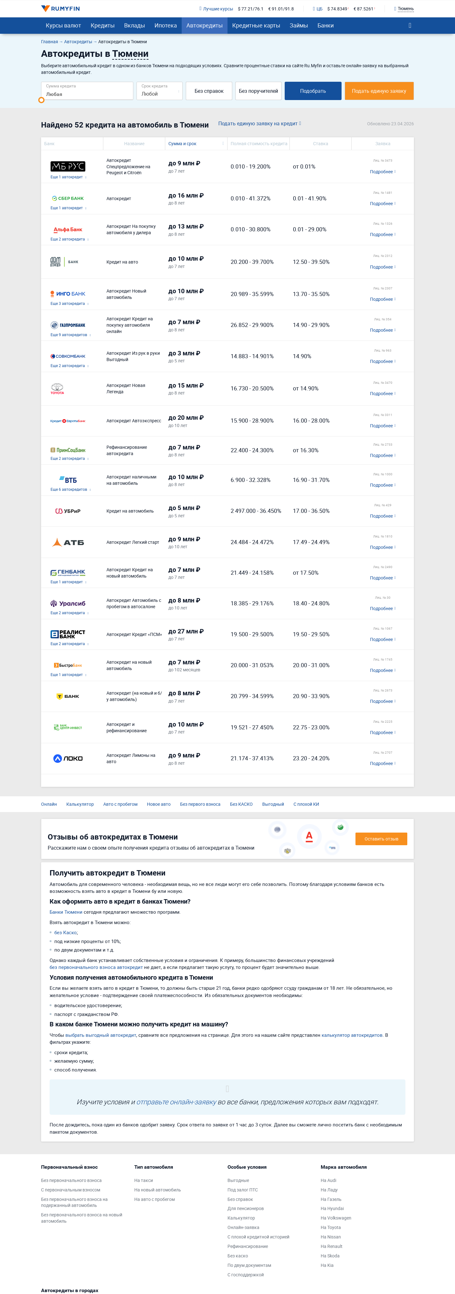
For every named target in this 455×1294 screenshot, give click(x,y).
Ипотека (166, 25)
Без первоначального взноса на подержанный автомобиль (74, 1202)
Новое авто (159, 804)
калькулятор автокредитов (352, 1035)
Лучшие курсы (216, 9)
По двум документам (249, 1265)
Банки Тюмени (66, 912)
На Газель (331, 1199)
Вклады (134, 25)
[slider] (41, 100)
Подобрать (313, 90)
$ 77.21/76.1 (251, 9)
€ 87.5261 (363, 9)
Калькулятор (80, 804)
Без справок (209, 90)
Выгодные (238, 1180)
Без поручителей (258, 90)
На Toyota (331, 1227)
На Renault (332, 1246)
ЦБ (318, 9)
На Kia (327, 1265)
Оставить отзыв (381, 839)
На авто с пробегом (154, 1199)
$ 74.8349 (337, 9)
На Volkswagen (336, 1218)
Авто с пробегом (120, 804)
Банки (326, 25)
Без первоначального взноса (71, 1180)
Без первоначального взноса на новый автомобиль (81, 1218)
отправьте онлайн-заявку (176, 1101)
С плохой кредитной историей (258, 1237)
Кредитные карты (256, 25)
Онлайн (49, 804)
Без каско (238, 1256)
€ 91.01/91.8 (281, 9)
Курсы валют (63, 25)
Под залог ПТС (243, 1190)
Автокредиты (204, 25)
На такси (143, 1180)
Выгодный (273, 804)
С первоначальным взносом (70, 1190)
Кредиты (103, 25)
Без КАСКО (241, 804)
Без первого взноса (200, 804)
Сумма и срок (182, 143)
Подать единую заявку (379, 90)
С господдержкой (246, 1275)
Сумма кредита (61, 85)
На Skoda (330, 1256)
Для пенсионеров (246, 1208)
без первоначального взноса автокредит (96, 967)
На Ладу (329, 1190)
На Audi (328, 1180)
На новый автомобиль (157, 1190)
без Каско (65, 932)
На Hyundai (332, 1208)
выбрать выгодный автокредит (100, 1035)
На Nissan (331, 1237)
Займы (299, 25)
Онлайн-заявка (243, 1227)
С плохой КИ (306, 804)
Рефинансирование (248, 1246)
